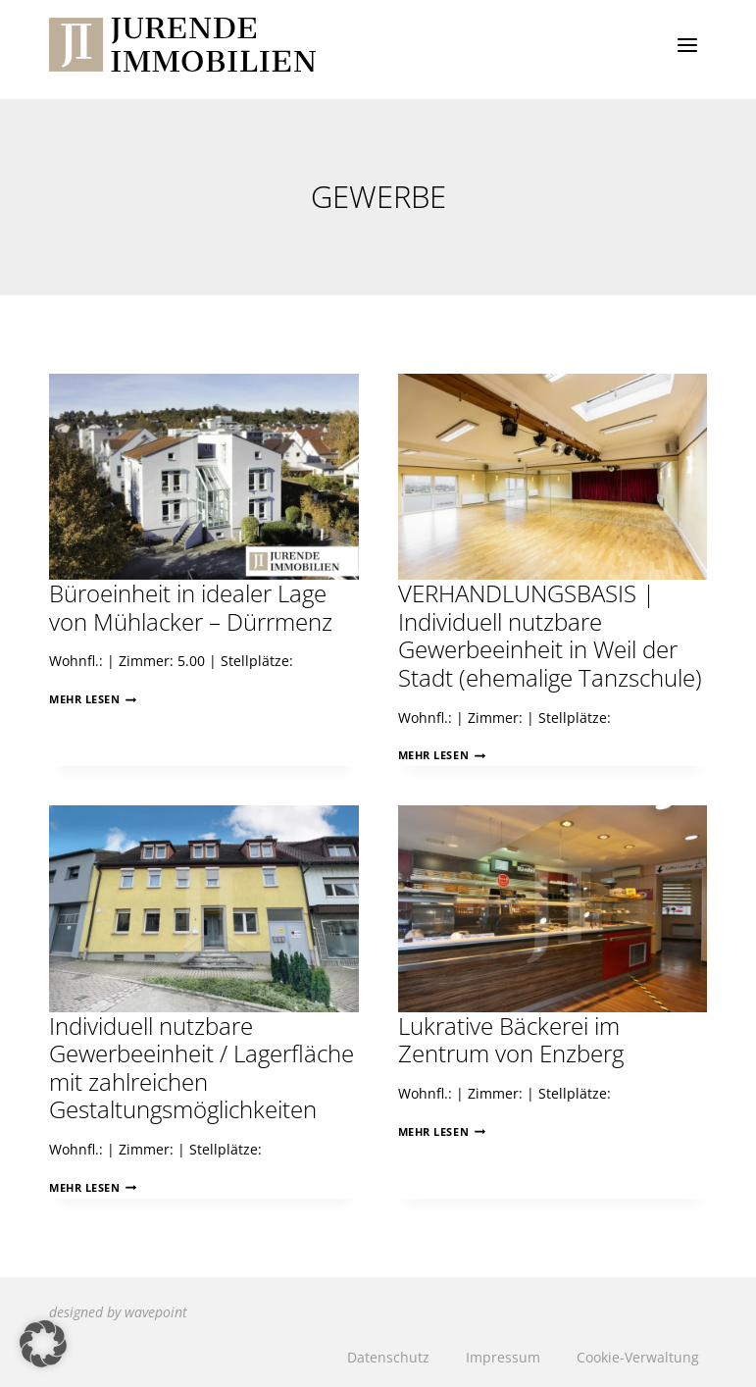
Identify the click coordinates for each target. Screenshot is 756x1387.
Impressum (503, 1357)
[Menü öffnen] (687, 44)
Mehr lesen (92, 699)
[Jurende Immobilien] (182, 45)
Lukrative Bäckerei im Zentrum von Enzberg (511, 1040)
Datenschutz (388, 1357)
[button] (43, 1344)
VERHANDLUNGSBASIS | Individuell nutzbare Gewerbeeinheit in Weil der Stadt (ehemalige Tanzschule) (550, 636)
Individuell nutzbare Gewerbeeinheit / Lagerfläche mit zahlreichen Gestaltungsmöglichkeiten (201, 1068)
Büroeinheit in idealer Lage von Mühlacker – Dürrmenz (190, 608)
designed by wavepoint (118, 1312)
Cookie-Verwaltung (638, 1357)
